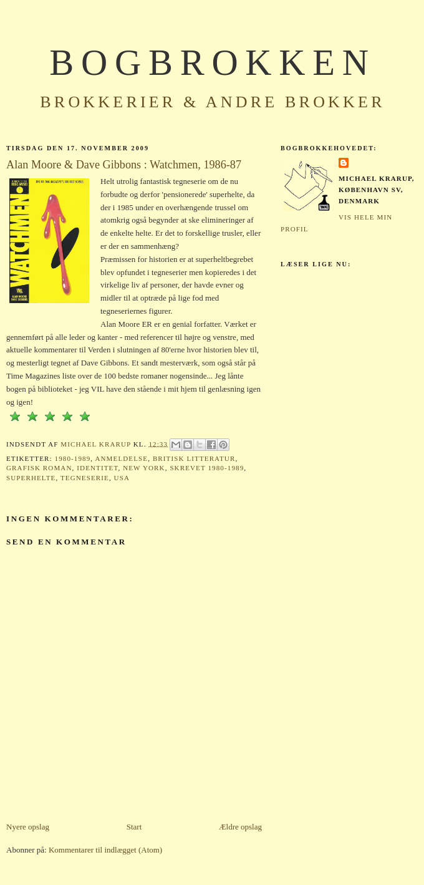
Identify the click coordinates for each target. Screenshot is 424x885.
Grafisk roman (39, 468)
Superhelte (30, 477)
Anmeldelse (121, 458)
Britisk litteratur (194, 458)
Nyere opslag (27, 826)
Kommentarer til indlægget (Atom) (105, 849)
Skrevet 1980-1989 (207, 468)
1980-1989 (73, 458)
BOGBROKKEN (212, 62)
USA (122, 477)
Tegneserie (84, 477)
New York (144, 468)
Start (134, 826)
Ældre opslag (240, 826)
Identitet (97, 468)
